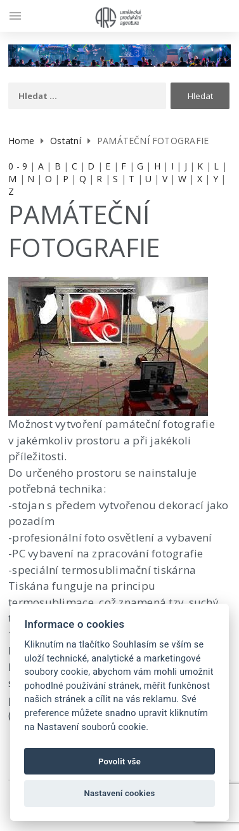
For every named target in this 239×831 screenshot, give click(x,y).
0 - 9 (17, 166)
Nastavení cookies (119, 793)
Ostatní (65, 141)
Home (21, 141)
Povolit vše (119, 761)
